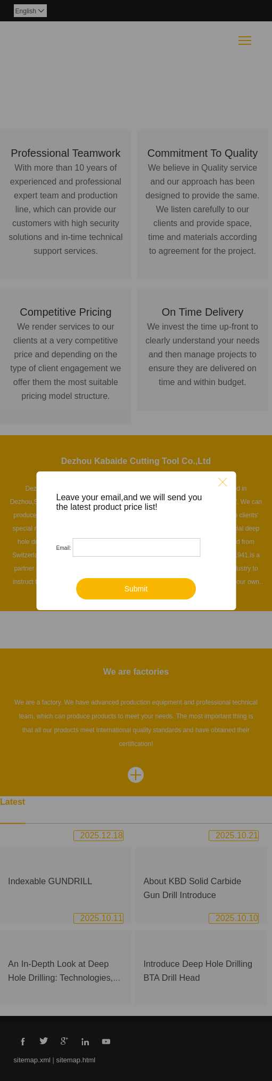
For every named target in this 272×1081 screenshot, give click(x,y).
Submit (136, 588)
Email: (63, 548)
